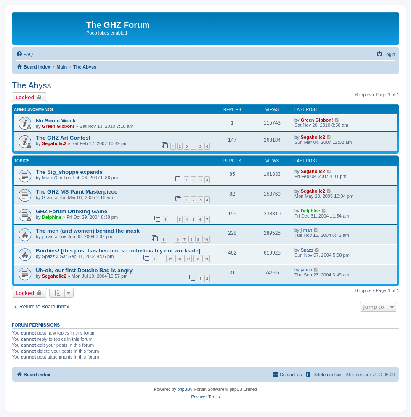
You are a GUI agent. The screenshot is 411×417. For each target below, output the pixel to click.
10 (206, 239)
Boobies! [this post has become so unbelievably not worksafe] (118, 250)
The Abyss (31, 85)
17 (188, 258)
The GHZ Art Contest (63, 138)
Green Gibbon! (58, 126)
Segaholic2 (54, 143)
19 (206, 258)
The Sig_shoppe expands (69, 172)
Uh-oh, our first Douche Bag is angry (84, 270)
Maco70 (50, 177)
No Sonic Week (56, 120)
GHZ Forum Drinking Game (71, 211)
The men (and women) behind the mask (88, 231)
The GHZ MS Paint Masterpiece (76, 192)
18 (197, 258)
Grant (48, 197)
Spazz (48, 256)
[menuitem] (24, 54)
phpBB (184, 389)
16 (179, 258)
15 (170, 258)
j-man (48, 236)
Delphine (51, 217)
